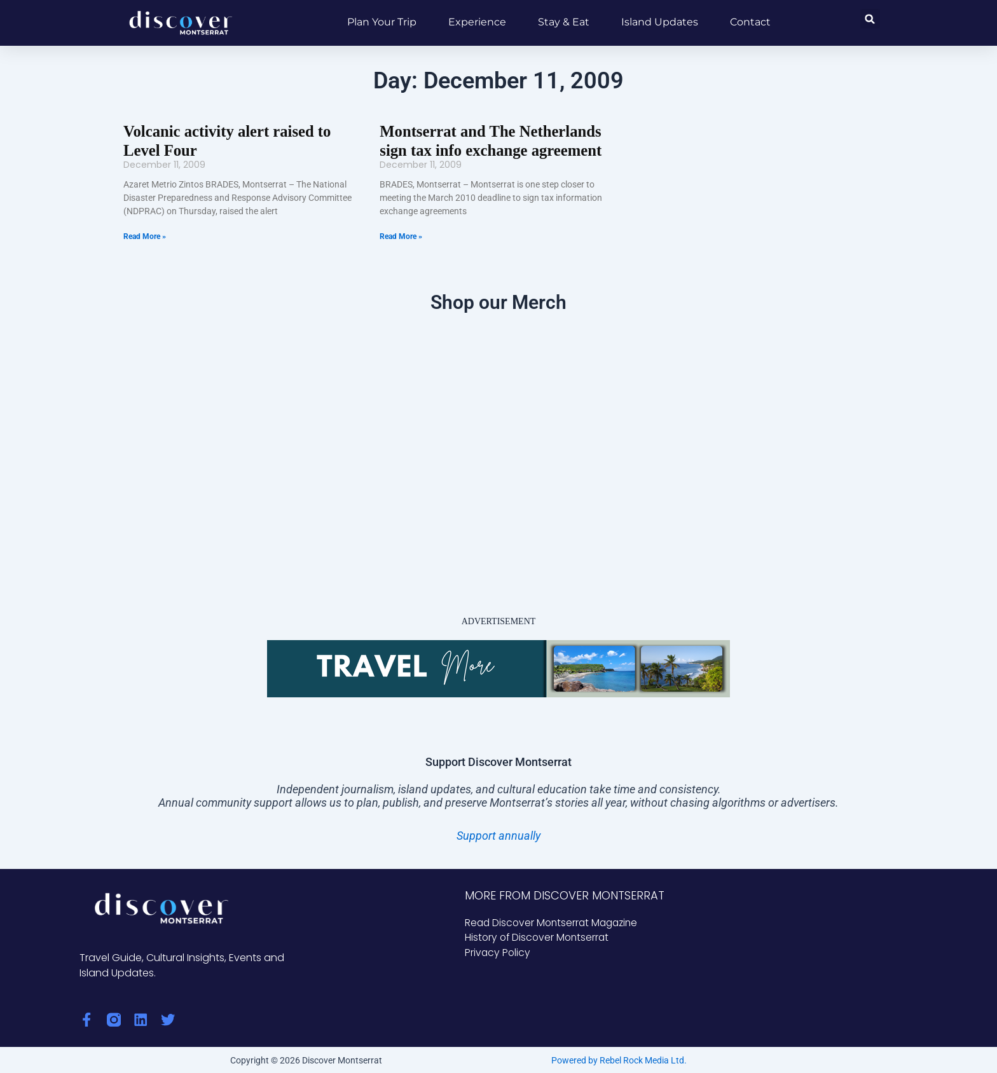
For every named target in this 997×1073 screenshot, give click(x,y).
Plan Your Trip (381, 22)
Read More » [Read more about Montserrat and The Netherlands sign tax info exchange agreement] (401, 235)
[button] (870, 19)
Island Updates (659, 22)
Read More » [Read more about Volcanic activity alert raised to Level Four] (144, 235)
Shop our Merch (498, 301)
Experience (477, 22)
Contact (750, 22)
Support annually (498, 834)
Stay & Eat (563, 22)
